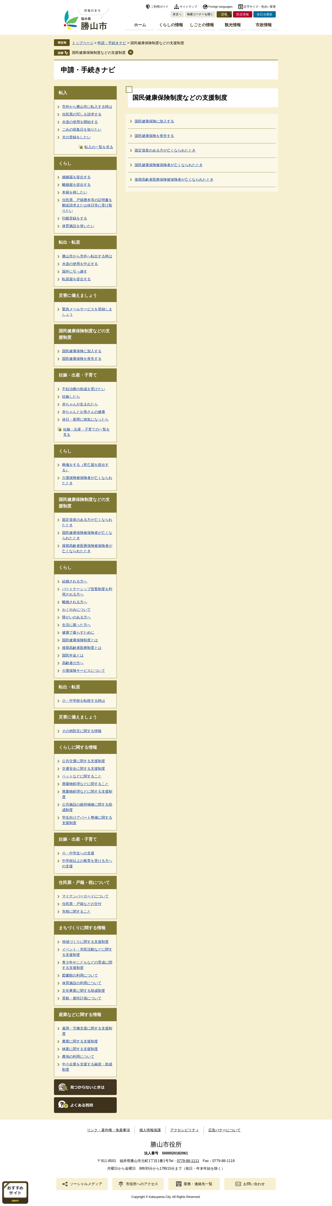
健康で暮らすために (78, 632)
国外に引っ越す (74, 271)
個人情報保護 (150, 1130)
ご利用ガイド (159, 6)
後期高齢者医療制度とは (81, 648)
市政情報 (264, 25)
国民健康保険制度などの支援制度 (99, 52)
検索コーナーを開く (200, 14)
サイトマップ (188, 6)
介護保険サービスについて (83, 671)
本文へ (177, 14)
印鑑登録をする (74, 218)
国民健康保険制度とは (80, 640)
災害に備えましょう (78, 295)
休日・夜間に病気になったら (85, 419)
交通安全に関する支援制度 (83, 769)
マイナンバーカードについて (85, 896)
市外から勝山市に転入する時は (87, 107)
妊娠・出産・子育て (78, 375)
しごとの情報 (202, 25)
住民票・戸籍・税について (84, 882)
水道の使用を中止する (80, 264)
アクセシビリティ (184, 1130)
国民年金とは (73, 655)
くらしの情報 (171, 25)
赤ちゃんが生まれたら (80, 404)
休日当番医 (264, 14)
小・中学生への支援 (78, 853)
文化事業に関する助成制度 (83, 991)
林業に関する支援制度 (80, 1049)
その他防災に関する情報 (81, 731)
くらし (65, 163)
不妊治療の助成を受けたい (83, 389)
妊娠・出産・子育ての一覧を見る (86, 432)
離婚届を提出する (76, 185)
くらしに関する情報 (78, 747)
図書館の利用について (80, 975)
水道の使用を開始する (80, 122)
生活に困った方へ (76, 625)
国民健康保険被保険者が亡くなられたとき (169, 165)
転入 (63, 92)
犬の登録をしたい (76, 137)
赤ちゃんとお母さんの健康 (83, 412)
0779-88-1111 (188, 1161)
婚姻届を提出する (76, 177)
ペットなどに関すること (81, 776)
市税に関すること (76, 911)
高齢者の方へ (73, 663)
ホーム (140, 25)
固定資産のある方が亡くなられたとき (165, 150)
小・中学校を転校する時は (83, 701)
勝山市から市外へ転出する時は (87, 256)
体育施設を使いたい (78, 226)
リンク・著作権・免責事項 (108, 1130)
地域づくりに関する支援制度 (85, 942)
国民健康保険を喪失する (81, 359)
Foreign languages (220, 6)
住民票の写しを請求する (81, 114)
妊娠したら (71, 396)
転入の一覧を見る (98, 147)
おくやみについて (76, 610)
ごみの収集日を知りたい (81, 129)
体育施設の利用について (81, 983)
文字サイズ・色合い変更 (260, 6)
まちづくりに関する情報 (82, 927)
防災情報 (242, 14)
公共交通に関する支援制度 (83, 761)
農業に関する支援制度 (80, 1041)
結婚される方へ (74, 581)
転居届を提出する (76, 279)
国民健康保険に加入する (81, 351)
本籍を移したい (74, 192)
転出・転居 (69, 242)
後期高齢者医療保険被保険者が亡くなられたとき (174, 179)
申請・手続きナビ (111, 43)
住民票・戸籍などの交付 (81, 904)
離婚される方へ (74, 602)
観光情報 (233, 25)
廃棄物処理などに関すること (85, 784)
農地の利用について (78, 1056)
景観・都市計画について (81, 998)
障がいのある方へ (76, 617)
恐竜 (224, 14)
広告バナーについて (224, 1130)
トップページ (82, 43)
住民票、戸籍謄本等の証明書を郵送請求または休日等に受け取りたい (87, 205)
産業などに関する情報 (80, 1014)
